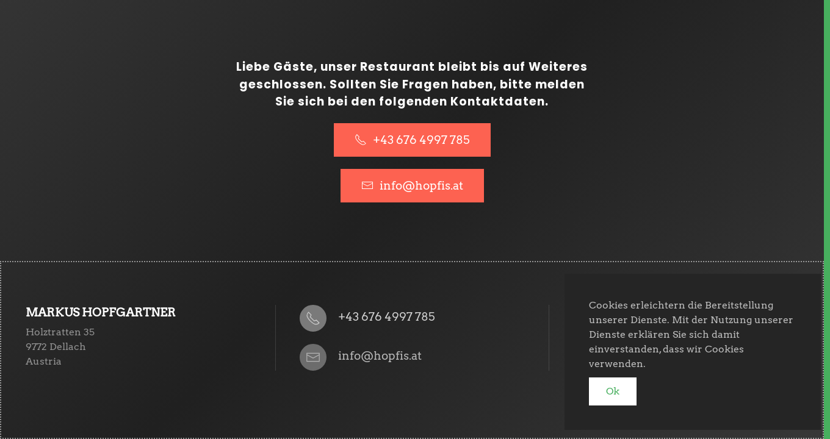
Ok (612, 391)
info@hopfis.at (421, 186)
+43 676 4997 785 (412, 140)
